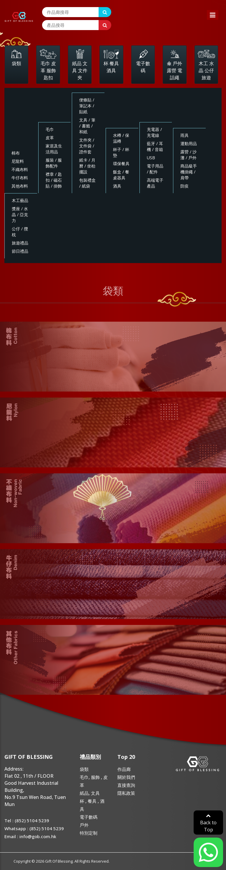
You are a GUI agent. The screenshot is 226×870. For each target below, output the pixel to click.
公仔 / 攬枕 (20, 231)
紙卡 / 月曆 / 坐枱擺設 (87, 166)
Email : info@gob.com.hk (30, 836)
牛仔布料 (19, 177)
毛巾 (50, 129)
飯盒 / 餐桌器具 (121, 174)
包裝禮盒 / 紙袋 (87, 183)
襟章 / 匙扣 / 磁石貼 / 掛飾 (54, 180)
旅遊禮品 (20, 243)
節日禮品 (20, 251)
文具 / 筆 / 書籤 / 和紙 (87, 125)
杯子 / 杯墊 (121, 152)
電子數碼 (88, 817)
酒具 (117, 186)
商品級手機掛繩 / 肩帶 (188, 171)
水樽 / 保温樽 (121, 138)
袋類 (84, 769)
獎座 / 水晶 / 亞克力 (20, 214)
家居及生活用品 (54, 149)
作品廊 (124, 769)
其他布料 (19, 186)
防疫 (184, 186)
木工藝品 (20, 200)
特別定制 (88, 833)
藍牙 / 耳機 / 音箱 (155, 146)
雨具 (184, 135)
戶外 (84, 825)
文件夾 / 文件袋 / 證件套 (86, 146)
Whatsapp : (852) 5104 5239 (34, 828)
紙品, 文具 (90, 793)
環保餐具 (121, 163)
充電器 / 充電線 (154, 132)
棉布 (15, 153)
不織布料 (19, 169)
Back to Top (208, 823)
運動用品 (188, 143)
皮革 (50, 137)
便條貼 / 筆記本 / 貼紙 (86, 105)
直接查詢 (126, 785)
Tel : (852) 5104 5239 (26, 820)
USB (151, 157)
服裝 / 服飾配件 (54, 163)
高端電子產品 (155, 183)
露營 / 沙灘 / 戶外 (188, 154)
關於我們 (126, 777)
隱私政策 (126, 793)
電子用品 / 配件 (155, 169)
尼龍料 (17, 161)
